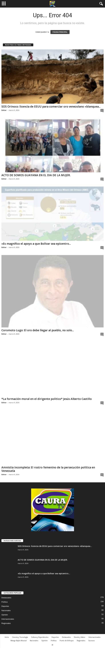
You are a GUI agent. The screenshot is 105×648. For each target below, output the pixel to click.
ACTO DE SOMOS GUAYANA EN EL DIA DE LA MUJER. (35, 175)
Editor (3, 110)
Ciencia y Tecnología (20, 637)
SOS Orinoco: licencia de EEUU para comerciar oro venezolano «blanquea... (50, 106)
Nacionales (6, 610)
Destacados (6, 598)
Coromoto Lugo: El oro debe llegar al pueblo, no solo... (37, 330)
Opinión (4, 615)
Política (4, 602)
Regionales (6, 623)
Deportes (5, 606)
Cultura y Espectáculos (39, 637)
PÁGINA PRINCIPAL (60, 32)
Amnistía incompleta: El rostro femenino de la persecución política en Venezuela (48, 469)
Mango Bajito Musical (19, 640)
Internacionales (7, 619)
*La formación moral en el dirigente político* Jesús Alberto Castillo (46, 399)
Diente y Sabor (79, 637)
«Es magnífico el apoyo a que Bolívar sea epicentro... (36, 244)
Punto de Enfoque (67, 640)
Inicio (7, 637)
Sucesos (91, 640)
